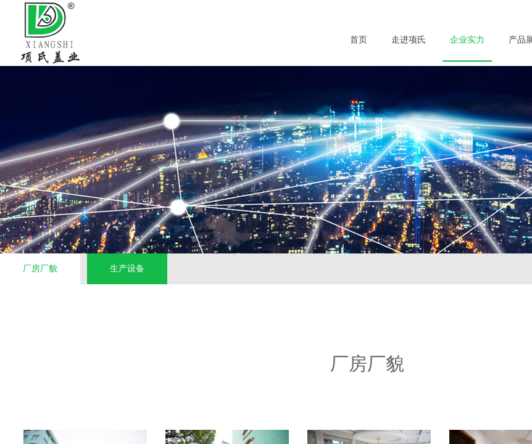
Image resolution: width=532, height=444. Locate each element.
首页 (358, 39)
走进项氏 (408, 39)
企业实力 (467, 39)
